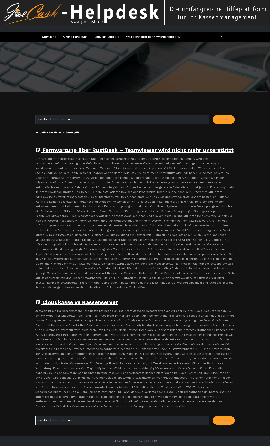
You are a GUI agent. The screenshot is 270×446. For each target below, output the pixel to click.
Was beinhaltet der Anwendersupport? (153, 36)
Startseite (49, 36)
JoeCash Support (107, 36)
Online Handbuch (75, 36)
